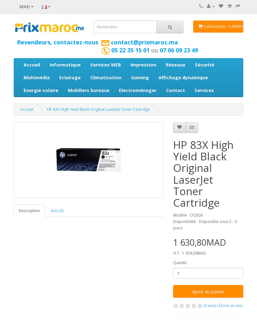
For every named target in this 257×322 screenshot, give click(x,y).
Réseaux (175, 65)
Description (29, 210)
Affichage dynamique (183, 77)
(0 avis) (209, 305)
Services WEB (105, 65)
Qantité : (180, 262)
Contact (175, 90)
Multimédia (37, 77)
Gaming (140, 77)
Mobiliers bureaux (88, 90)
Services (204, 90)
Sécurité (204, 65)
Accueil (32, 65)
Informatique (65, 65)
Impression (143, 65)
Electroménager (138, 90)
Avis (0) (57, 210)
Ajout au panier (208, 291)
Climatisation (105, 77)
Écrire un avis (231, 305)
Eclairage (70, 77)
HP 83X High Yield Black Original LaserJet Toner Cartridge (98, 109)
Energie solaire (41, 90)
